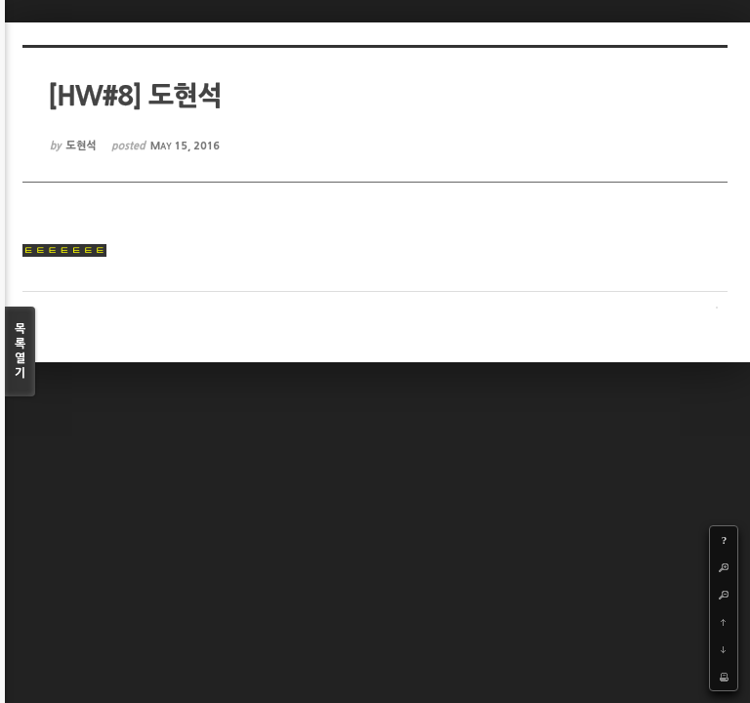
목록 (20, 352)
